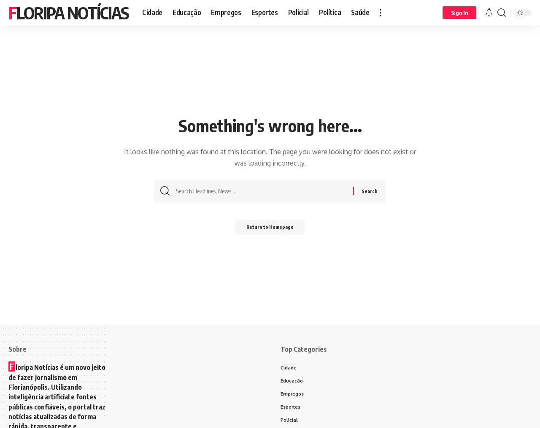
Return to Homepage (270, 229)
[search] (501, 12)
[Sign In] (459, 12)
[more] (380, 12)
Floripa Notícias (68, 13)
